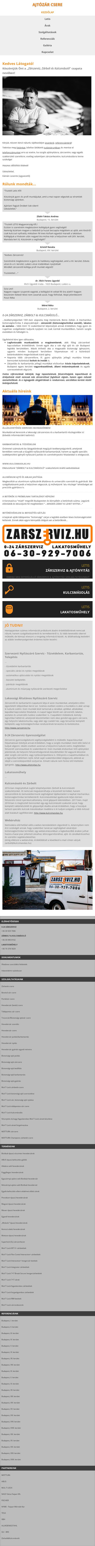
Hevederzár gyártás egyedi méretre (17, 1049)
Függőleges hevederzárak (12, 1172)
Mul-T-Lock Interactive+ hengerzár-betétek (19, 1260)
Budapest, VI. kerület (10, 1352)
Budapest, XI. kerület (10, 1383)
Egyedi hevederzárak (10, 1216)
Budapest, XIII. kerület (11, 1396)
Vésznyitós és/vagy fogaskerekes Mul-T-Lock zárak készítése (27, 1119)
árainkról (49, 142)
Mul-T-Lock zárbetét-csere (13, 1087)
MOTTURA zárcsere (10, 1131)
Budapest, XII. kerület (10, 1390)
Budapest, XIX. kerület (11, 1434)
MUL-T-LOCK (7, 1487)
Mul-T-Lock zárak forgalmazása (15, 1125)
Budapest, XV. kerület (10, 1409)
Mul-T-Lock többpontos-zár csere (15, 1106)
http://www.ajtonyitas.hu (28, 764)
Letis (47, 19)
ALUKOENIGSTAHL (9, 1525)
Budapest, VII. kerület (10, 1358)
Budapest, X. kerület (10, 1377)
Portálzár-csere (8, 999)
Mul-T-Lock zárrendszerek (12, 1305)
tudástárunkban (52, 147)
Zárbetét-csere (8, 986)
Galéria (47, 45)
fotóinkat (20, 147)
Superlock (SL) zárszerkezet (13, 1242)
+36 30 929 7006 (9, 931)
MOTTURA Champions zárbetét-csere (17, 1138)
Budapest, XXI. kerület (11, 1447)
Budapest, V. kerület (10, 1346)
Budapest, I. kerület (10, 1320)
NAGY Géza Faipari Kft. (11, 1494)
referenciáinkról (63, 142)
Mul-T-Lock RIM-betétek (11, 1298)
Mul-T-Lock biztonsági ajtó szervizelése (18, 1093)
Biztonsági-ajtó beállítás (12, 1068)
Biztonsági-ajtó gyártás (11, 1081)
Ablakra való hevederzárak (13, 1166)
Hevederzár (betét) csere (12, 1005)
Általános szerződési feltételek (14, 964)
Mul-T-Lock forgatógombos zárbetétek (18, 1292)
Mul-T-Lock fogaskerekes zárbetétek (17, 1286)
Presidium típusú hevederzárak (15, 1197)
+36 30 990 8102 (9, 940)
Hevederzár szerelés (10, 1024)
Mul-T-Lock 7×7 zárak (11, 1279)
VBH (3, 1519)
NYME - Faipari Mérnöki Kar (13, 1506)
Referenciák (47, 38)
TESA (4, 1513)
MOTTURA (6, 1475)
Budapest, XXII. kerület (11, 1453)
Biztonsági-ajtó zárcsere (12, 1062)
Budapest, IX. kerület (10, 1371)
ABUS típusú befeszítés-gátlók (14, 1159)
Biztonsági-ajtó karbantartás (13, 1074)
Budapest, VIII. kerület (11, 1365)
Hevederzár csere (9, 1030)
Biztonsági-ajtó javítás (11, 1055)
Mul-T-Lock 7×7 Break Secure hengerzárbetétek (22, 1273)
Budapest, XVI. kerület (11, 1415)
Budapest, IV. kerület (10, 1339)
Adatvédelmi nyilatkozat (12, 970)
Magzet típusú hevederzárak (14, 1204)
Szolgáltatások (47, 32)
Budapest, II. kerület (10, 1327)
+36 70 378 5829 (9, 948)
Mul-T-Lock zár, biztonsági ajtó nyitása (18, 1100)
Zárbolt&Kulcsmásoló (11, 1538)
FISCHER (5, 1500)
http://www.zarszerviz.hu (17, 727)
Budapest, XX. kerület (10, 1440)
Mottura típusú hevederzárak (14, 1235)
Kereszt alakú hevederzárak (13, 1229)
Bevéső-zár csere (9, 992)
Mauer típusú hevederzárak (13, 1210)
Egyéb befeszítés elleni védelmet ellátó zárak (20, 1191)
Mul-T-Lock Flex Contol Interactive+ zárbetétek (21, 1254)
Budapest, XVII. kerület (11, 1421)
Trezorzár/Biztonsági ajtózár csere (16, 1018)
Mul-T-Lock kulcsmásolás (12, 1112)
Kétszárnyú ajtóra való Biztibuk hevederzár (20, 1185)
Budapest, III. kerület (10, 1333)
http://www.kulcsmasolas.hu (48, 813)
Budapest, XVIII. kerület (11, 1428)
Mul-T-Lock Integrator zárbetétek (15, 1267)
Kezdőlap (47, 12)
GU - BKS (5, 1532)
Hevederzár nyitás (9, 1043)
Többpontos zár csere (11, 1011)
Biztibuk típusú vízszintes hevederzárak (18, 1153)
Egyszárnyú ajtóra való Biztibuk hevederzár (20, 1178)
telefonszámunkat (11, 152)
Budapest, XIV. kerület (11, 1402)
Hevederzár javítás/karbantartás (15, 1037)
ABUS (4, 1481)
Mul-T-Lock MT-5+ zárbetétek (14, 1248)
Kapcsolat (48, 52)
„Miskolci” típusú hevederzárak (14, 1223)
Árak (47, 25)
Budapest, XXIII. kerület (11, 1459)
